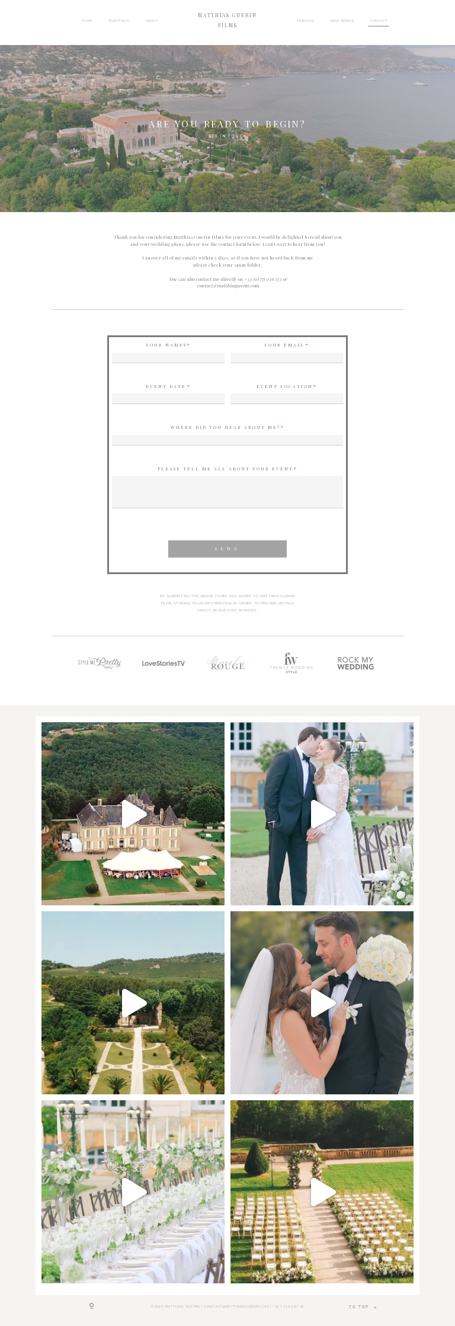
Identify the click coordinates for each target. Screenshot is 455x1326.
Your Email (284, 345)
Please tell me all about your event (225, 469)
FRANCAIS (306, 20)
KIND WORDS (342, 20)
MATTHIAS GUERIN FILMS (227, 20)
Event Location (285, 386)
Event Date (166, 386)
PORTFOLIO (119, 20)
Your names (166, 345)
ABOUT (152, 20)
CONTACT (378, 20)
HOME (87, 20)
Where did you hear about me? (225, 427)
